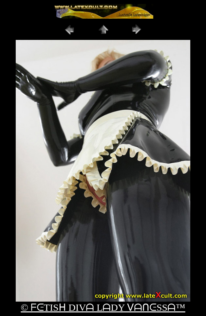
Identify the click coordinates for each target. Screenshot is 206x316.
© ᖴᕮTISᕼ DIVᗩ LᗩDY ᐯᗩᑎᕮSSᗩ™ (103, 307)
